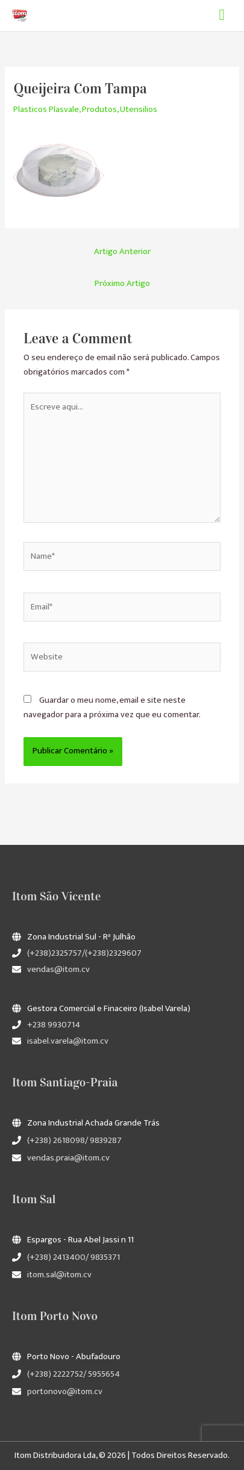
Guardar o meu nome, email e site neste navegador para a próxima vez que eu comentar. (112, 707)
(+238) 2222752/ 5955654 (73, 1374)
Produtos (99, 109)
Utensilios (138, 109)
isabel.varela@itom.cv (67, 1041)
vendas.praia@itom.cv (68, 1158)
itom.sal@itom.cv (59, 1275)
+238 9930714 (53, 1025)
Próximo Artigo (122, 283)
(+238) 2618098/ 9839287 (74, 1140)
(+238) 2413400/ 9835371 (73, 1257)
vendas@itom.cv (58, 969)
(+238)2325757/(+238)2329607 (84, 953)
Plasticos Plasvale (46, 109)
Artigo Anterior (122, 251)
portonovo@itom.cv (64, 1391)
